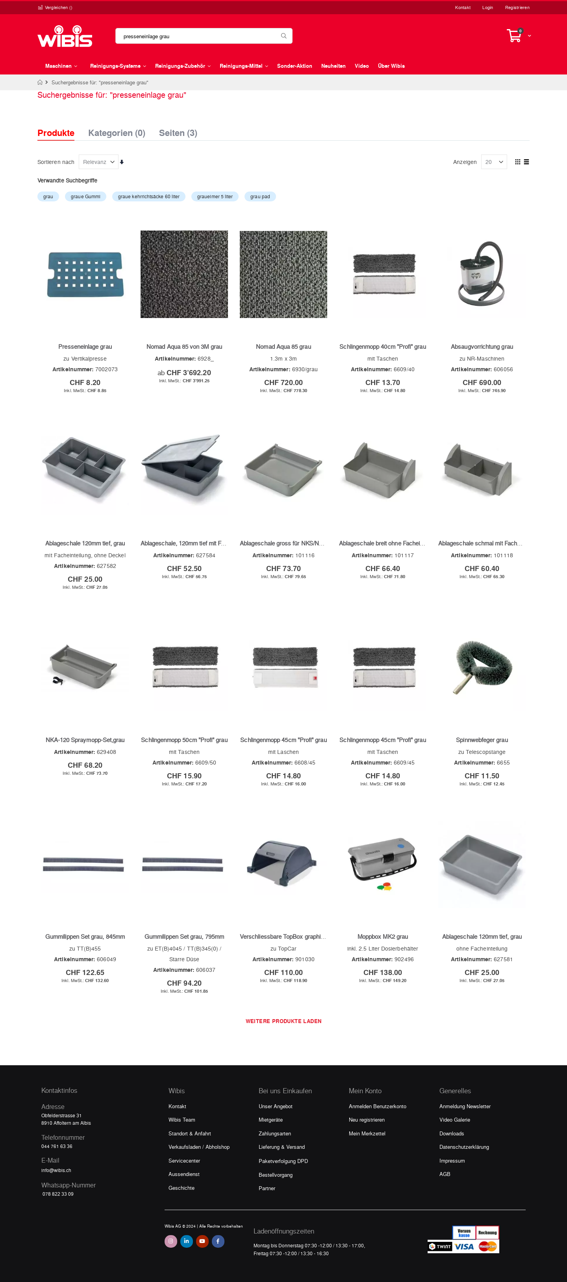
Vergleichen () (55, 7)
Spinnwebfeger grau (482, 739)
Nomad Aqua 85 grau (283, 346)
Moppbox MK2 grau (383, 936)
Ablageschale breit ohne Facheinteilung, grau (396, 543)
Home (40, 82)
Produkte (55, 133)
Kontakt (463, 7)
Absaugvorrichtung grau (482, 346)
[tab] (61, 126)
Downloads (451, 1133)
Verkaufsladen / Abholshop (199, 1146)
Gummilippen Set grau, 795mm (184, 936)
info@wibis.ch (56, 1170)
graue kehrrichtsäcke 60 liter (149, 196)
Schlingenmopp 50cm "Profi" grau (184, 739)
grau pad (260, 196)
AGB (444, 1174)
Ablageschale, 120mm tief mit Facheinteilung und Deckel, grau (220, 543)
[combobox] (204, 36)
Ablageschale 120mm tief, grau (85, 543)
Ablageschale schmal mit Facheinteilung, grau (497, 543)
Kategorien (116, 130)
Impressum (452, 1160)
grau (48, 196)
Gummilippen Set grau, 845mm (85, 936)
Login (487, 7)
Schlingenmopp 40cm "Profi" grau (382, 346)
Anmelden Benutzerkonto (377, 1106)
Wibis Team (182, 1119)
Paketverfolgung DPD (283, 1161)
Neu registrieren (367, 1119)
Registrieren (517, 7)
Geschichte (182, 1187)
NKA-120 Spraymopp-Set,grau (85, 739)
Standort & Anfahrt (190, 1133)
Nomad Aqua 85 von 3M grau (184, 346)
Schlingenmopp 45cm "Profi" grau (283, 739)
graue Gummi (85, 196)
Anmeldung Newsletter (465, 1106)
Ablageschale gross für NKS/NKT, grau (290, 543)
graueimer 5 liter (215, 196)
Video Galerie (454, 1119)
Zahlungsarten (275, 1133)
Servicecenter (184, 1160)
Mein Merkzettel (367, 1133)
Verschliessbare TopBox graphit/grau (287, 936)
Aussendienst (184, 1174)
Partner (267, 1188)
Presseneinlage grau (84, 346)
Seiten (178, 130)
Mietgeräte (271, 1119)
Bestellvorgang (276, 1174)
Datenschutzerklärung (464, 1146)
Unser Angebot (276, 1106)
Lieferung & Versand (282, 1146)
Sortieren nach (55, 162)
